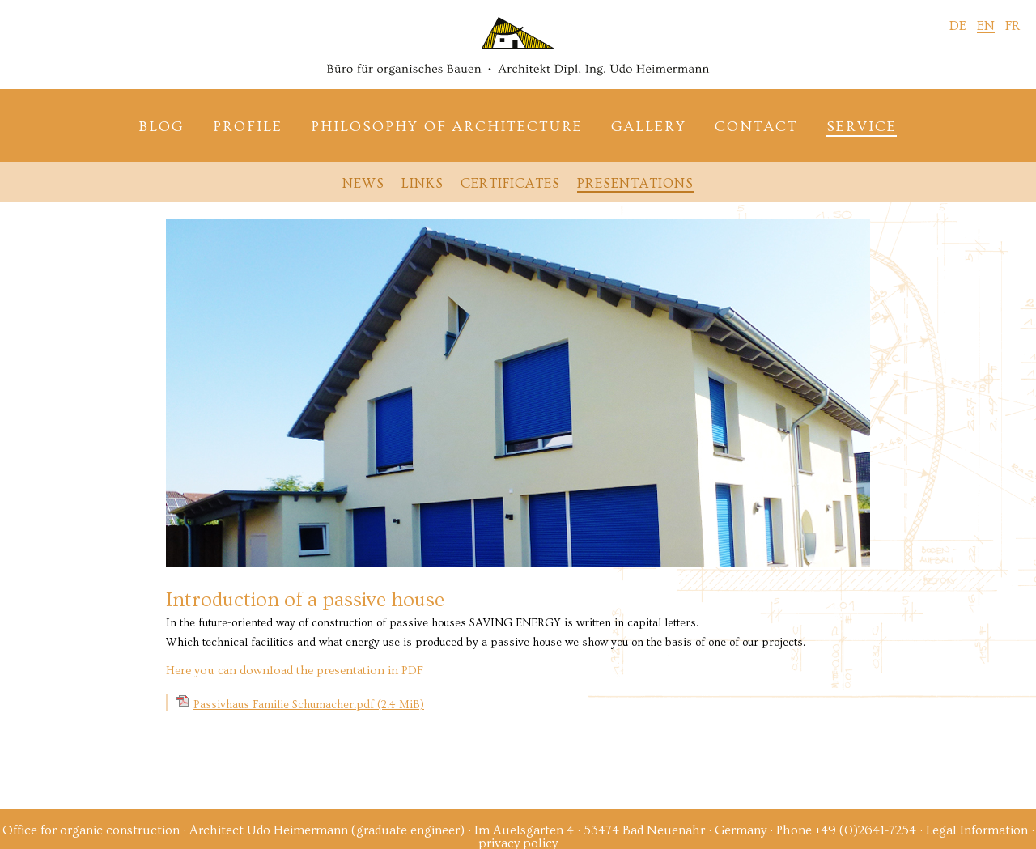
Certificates (510, 183)
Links (422, 183)
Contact (756, 126)
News (363, 183)
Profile (247, 126)
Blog (162, 126)
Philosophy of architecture (447, 126)
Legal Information (977, 830)
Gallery (648, 126)
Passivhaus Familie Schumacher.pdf (308, 704)
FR (1012, 26)
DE (957, 26)
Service (861, 126)
